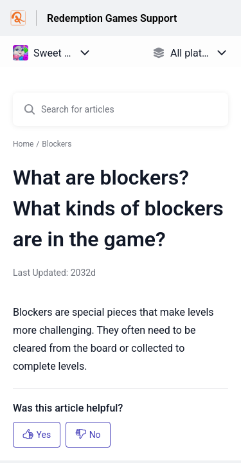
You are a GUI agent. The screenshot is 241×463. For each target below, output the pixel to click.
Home (23, 144)
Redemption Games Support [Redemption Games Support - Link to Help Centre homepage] (112, 18)
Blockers (56, 144)
